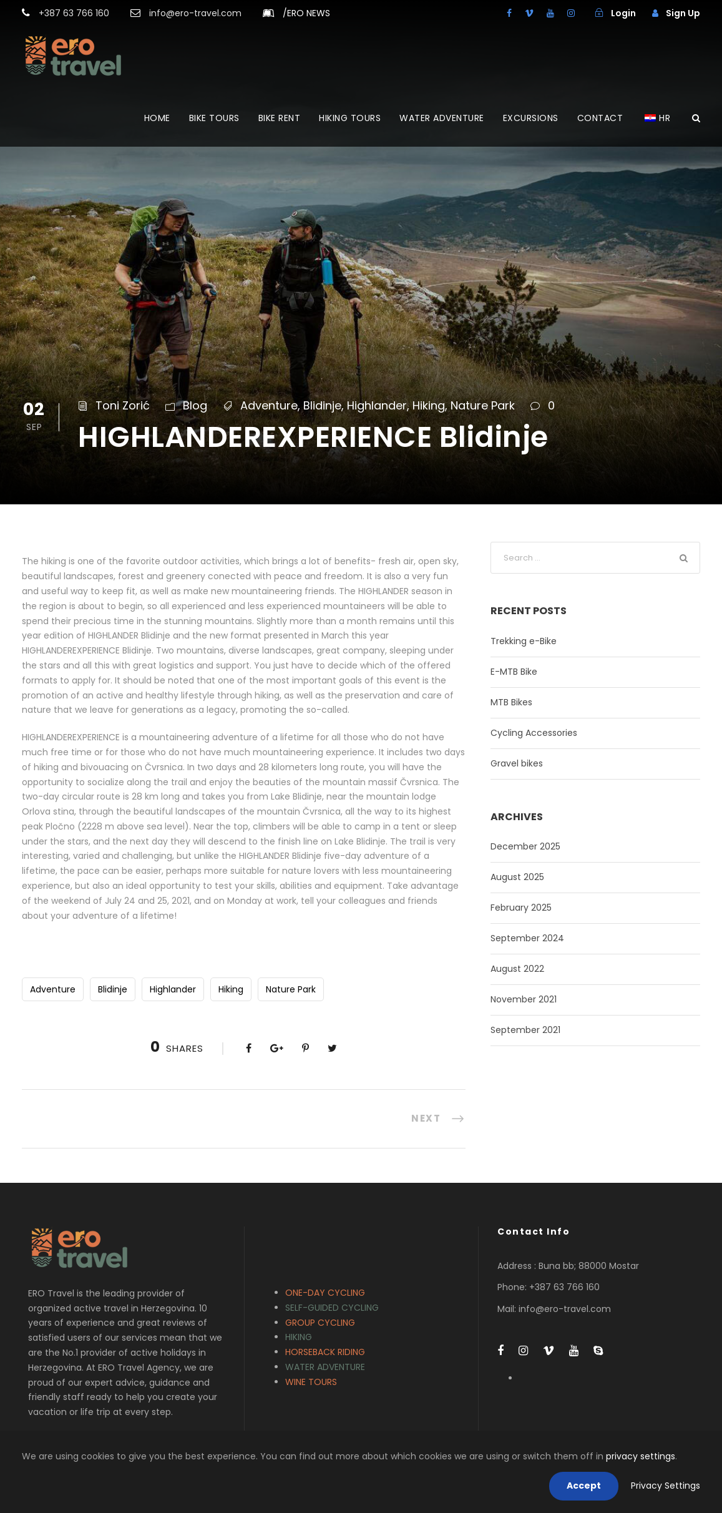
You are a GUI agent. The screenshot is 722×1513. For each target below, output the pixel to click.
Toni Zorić (122, 405)
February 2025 (521, 907)
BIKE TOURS (214, 118)
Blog (195, 405)
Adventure (269, 405)
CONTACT (600, 118)
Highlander (377, 405)
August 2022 (517, 968)
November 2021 (523, 999)
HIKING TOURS (350, 118)
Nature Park (483, 405)
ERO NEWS (306, 13)
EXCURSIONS (531, 118)
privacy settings (640, 1456)
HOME (157, 118)
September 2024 (527, 938)
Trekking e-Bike (523, 641)
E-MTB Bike (513, 671)
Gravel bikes (516, 763)
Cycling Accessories (533, 733)
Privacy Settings (665, 1485)
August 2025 (517, 877)
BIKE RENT (279, 118)
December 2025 (525, 846)
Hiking (428, 405)
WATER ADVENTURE (441, 118)
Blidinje (322, 405)
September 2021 (525, 1030)
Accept (584, 1485)
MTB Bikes (511, 702)
